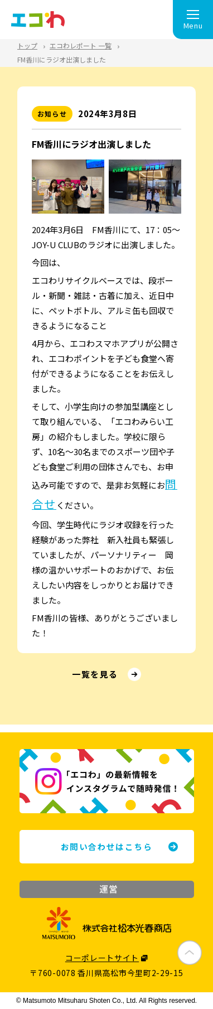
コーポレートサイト (102, 957)
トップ (27, 45)
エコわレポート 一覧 (81, 45)
